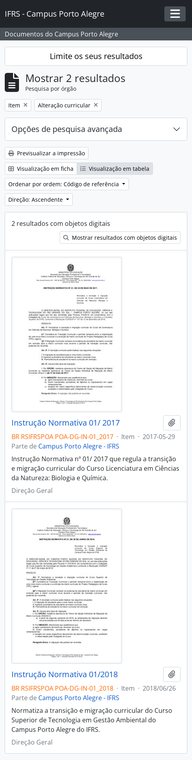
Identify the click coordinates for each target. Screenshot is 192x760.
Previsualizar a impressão (46, 153)
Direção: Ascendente (36, 199)
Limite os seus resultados (96, 56)
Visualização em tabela (114, 168)
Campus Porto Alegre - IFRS (78, 446)
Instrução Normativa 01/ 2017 (65, 423)
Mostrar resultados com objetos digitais (120, 237)
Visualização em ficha (40, 168)
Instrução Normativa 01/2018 (64, 674)
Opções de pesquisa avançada (66, 129)
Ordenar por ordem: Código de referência (64, 184)
